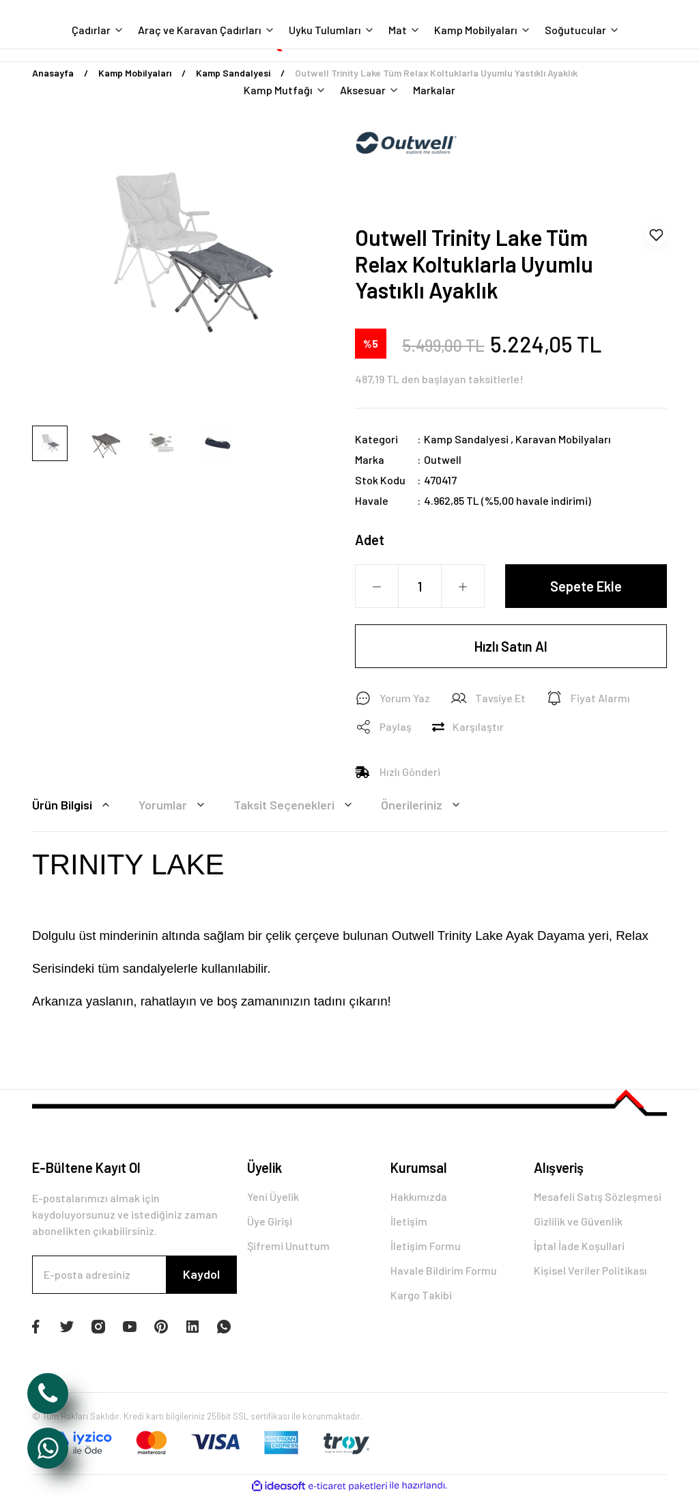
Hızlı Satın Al (510, 646)
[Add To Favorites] (656, 235)
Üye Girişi (269, 1221)
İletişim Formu (425, 1245)
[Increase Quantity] (463, 587)
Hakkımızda (418, 1196)
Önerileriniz (422, 805)
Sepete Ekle (586, 586)
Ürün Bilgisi (73, 805)
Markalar (434, 89)
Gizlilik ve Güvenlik (578, 1221)
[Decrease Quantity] (377, 587)
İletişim (408, 1221)
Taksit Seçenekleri (294, 805)
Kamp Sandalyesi (466, 438)
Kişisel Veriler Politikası (590, 1270)
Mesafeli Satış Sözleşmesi (597, 1196)
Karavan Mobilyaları (563, 438)
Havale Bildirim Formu (443, 1270)
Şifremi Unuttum (288, 1245)
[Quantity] (420, 586)
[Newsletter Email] (134, 1275)
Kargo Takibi (421, 1294)
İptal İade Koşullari (579, 1245)
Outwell (442, 459)
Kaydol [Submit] (201, 1274)
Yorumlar (174, 805)
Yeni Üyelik (273, 1196)
